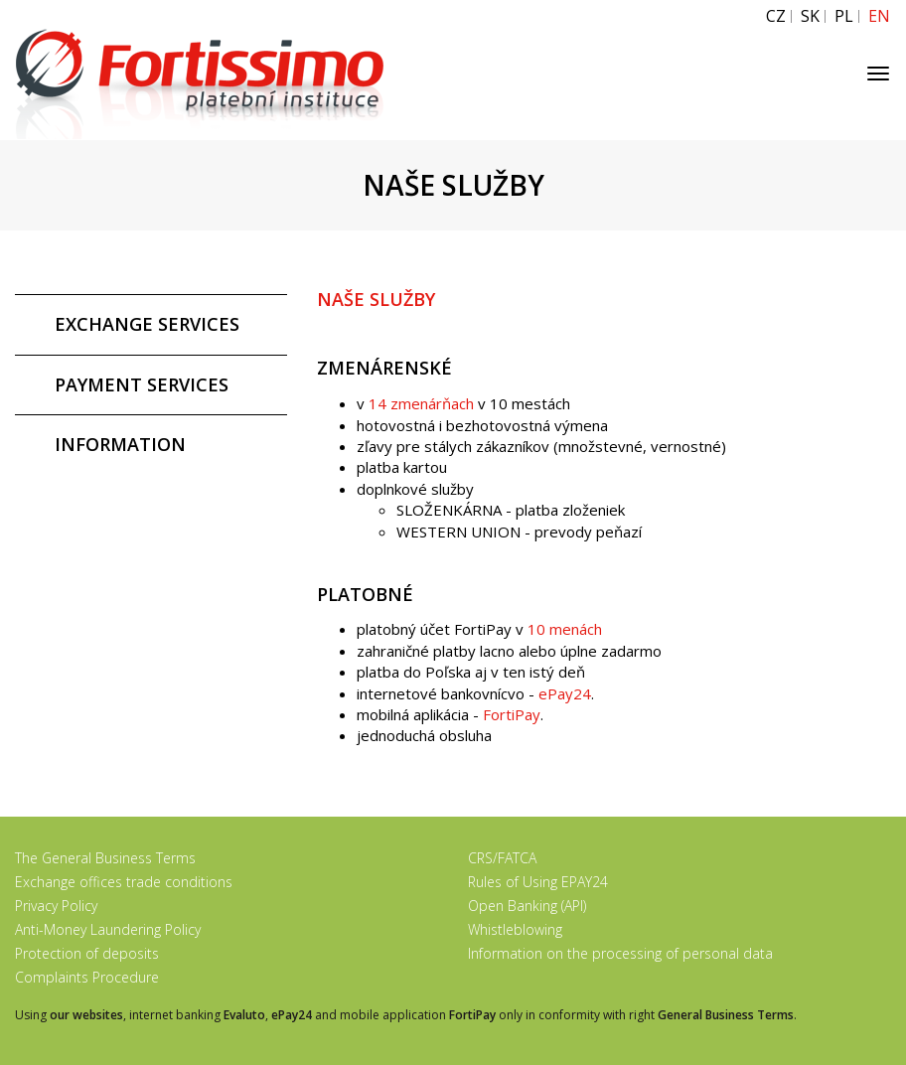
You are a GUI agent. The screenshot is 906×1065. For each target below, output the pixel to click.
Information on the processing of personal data (620, 953)
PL (843, 16)
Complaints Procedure (87, 977)
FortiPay (511, 714)
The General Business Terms (105, 857)
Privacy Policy (56, 905)
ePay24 (564, 693)
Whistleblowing (515, 929)
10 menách (565, 629)
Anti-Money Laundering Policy (108, 929)
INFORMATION (120, 444)
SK (810, 16)
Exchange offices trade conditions (123, 881)
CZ (776, 16)
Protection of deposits (87, 953)
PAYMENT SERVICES (141, 384)
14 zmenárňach (421, 403)
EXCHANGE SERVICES (147, 324)
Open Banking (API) (527, 905)
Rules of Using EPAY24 (538, 881)
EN (879, 16)
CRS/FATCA (502, 857)
